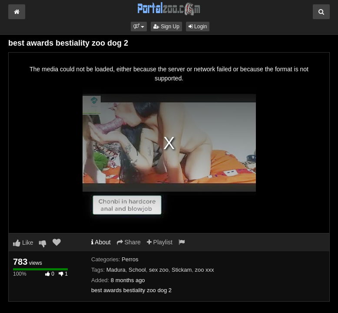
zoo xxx (204, 269)
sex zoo (159, 269)
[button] (139, 26)
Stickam (182, 269)
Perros (130, 259)
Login (198, 26)
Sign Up (166, 26)
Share (129, 242)
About (101, 242)
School (137, 269)
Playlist (159, 242)
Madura (116, 269)
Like (23, 242)
